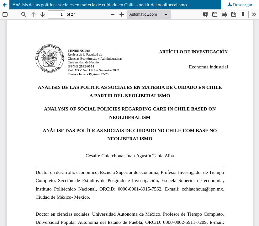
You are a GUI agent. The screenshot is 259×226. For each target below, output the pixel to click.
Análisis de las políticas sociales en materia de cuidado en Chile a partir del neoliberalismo (100, 4)
